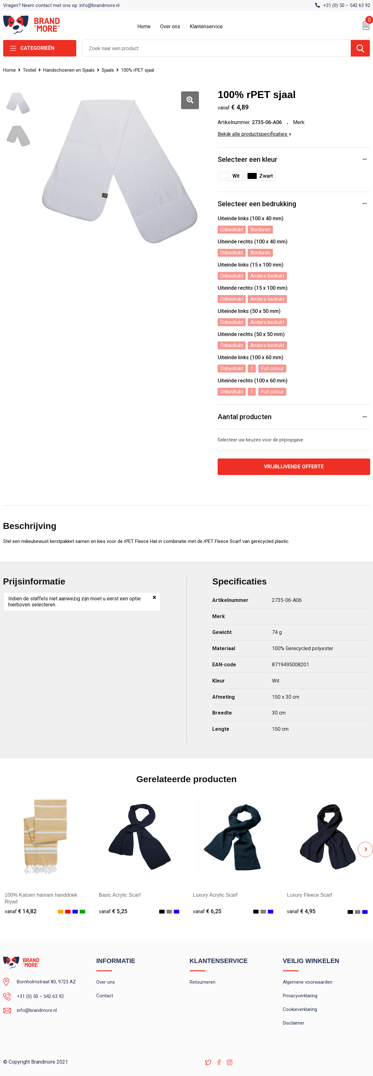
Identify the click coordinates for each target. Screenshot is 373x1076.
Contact (104, 996)
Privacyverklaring (300, 996)
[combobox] (217, 48)
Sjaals (108, 70)
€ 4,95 (301, 911)
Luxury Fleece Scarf (309, 895)
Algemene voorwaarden (307, 982)
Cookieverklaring (300, 1009)
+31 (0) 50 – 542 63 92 (346, 5)
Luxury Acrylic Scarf (215, 895)
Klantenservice (206, 26)
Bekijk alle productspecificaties (254, 134)
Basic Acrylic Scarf (120, 895)
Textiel (29, 70)
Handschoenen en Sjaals (69, 70)
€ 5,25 (113, 911)
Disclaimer (293, 1023)
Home (144, 26)
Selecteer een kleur (247, 159)
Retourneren (202, 982)
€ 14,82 (21, 911)
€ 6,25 (207, 911)
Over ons (170, 26)
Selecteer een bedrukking (257, 204)
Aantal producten (245, 417)
